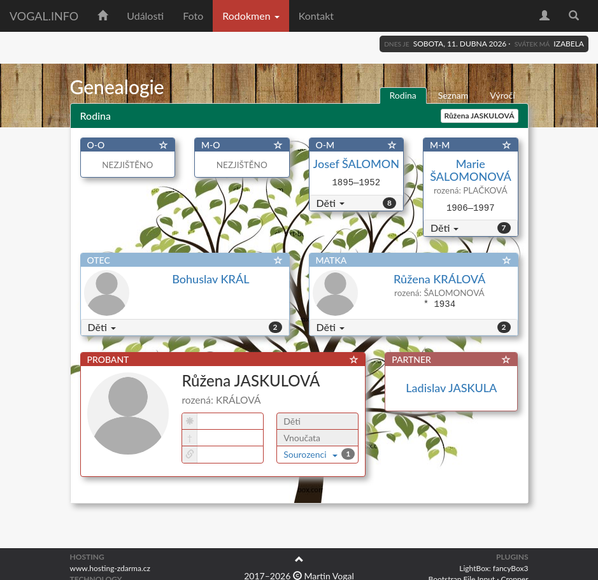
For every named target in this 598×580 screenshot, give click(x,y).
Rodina (403, 95)
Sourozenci (310, 454)
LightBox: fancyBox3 (493, 568)
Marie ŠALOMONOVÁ (470, 170)
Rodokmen (250, 16)
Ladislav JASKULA (451, 388)
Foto (193, 16)
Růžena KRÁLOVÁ (439, 279)
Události (145, 16)
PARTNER (411, 359)
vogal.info (44, 16)
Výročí (502, 95)
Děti (331, 203)
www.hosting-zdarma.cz (110, 568)
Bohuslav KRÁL (210, 279)
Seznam (453, 95)
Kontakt (316, 16)
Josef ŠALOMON (356, 164)
